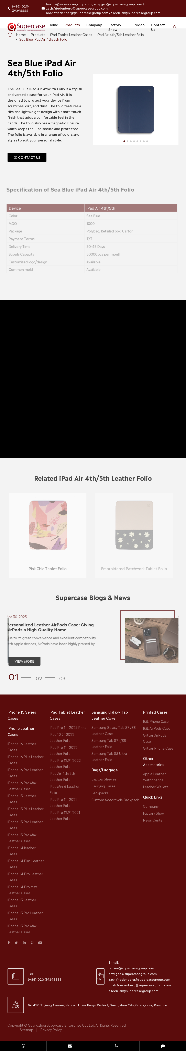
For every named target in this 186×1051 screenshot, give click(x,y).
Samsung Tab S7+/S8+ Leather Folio (109, 743)
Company (94, 24)
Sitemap (26, 1029)
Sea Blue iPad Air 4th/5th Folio (43, 39)
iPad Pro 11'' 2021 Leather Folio (63, 802)
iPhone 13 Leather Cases (22, 902)
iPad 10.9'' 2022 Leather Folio (62, 737)
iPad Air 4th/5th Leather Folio (62, 776)
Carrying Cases (103, 785)
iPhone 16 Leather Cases (22, 746)
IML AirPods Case (156, 728)
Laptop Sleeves (103, 778)
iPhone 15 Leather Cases (22, 798)
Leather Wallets (155, 786)
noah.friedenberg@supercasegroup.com (77, 12)
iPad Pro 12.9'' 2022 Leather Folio (65, 763)
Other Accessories (153, 761)
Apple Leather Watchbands (154, 776)
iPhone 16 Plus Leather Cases (26, 759)
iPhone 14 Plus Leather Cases (26, 863)
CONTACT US (26, 157)
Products (72, 24)
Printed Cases (155, 711)
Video (140, 24)
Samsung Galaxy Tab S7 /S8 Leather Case (113, 730)
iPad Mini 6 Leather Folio (65, 789)
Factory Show (114, 27)
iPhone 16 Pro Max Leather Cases (22, 785)
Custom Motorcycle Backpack (115, 799)
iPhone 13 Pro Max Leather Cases (22, 928)
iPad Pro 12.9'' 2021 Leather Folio (65, 815)
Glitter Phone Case (158, 748)
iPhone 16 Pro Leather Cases (25, 772)
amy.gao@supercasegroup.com (118, 4)
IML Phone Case (156, 721)
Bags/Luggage (104, 769)
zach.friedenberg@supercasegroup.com (77, 8)
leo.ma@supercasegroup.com (68, 4)
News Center (153, 819)
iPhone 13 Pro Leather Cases (25, 915)
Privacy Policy (51, 1029)
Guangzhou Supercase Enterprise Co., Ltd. (62, 1025)
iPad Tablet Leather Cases (67, 715)
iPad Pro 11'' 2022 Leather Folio (63, 750)
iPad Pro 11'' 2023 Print (68, 727)
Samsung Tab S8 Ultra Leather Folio (109, 756)
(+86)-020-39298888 (20, 8)
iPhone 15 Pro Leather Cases (25, 824)
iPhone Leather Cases (21, 731)
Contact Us (158, 27)
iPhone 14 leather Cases (22, 850)
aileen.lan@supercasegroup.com (135, 12)
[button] (21, 676)
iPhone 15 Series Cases (22, 715)
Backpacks (99, 792)
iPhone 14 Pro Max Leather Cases (22, 889)
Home (53, 24)
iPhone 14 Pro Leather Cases (25, 876)
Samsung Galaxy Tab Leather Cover (109, 715)
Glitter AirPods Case (154, 738)
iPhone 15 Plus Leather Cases (26, 811)
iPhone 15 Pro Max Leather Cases (22, 837)
